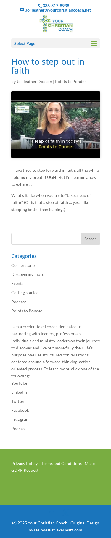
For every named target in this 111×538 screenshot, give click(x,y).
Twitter (18, 401)
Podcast (18, 301)
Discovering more (27, 274)
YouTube (19, 382)
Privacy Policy (24, 463)
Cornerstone (23, 265)
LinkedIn (19, 392)
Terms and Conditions (61, 463)
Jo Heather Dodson (34, 81)
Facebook (20, 410)
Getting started (25, 292)
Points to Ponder (70, 81)
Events (17, 283)
